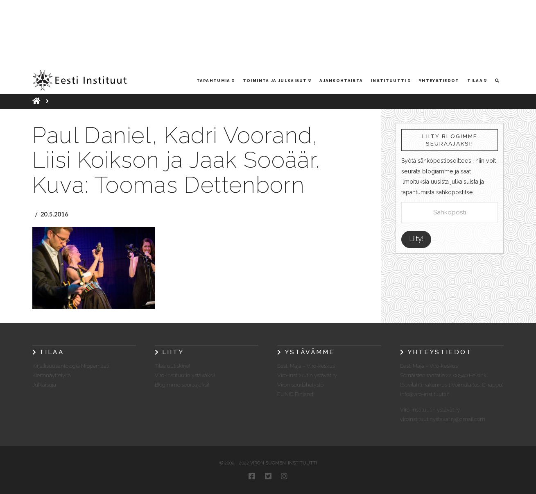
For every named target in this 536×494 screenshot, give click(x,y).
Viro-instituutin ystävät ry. (307, 375)
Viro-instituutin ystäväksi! (185, 375)
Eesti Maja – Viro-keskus (306, 366)
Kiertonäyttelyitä (51, 375)
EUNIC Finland (295, 394)
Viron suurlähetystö (300, 385)
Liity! (416, 239)
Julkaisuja (44, 385)
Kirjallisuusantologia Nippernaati (70, 366)
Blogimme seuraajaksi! (182, 385)
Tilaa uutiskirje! (172, 366)
